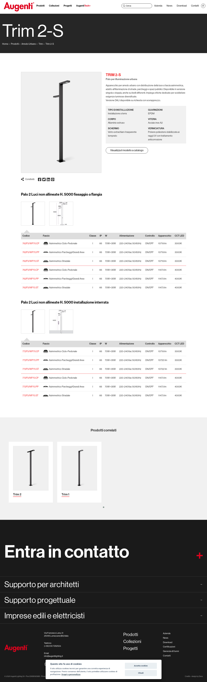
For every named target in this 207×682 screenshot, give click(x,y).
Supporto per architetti (103, 584)
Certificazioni (169, 646)
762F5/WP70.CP (30, 243)
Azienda (158, 5)
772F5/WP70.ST (30, 369)
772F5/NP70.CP (30, 377)
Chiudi (140, 673)
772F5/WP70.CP (30, 351)
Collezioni (55, 5)
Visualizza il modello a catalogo (127, 150)
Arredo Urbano (28, 44)
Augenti (84, 5)
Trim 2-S (49, 44)
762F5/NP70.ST (30, 287)
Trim (41, 44)
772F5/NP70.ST (30, 395)
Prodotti (41, 5)
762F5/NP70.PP (30, 278)
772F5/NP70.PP (30, 386)
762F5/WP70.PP (30, 252)
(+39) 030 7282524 (52, 646)
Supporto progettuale (103, 600)
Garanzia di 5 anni (171, 651)
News (169, 5)
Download (181, 5)
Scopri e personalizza (70, 674)
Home (5, 44)
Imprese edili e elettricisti (103, 615)
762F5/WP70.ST (30, 261)
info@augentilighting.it (53, 656)
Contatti (194, 5)
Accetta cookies (141, 666)
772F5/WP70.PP (30, 360)
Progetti (68, 5)
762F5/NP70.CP (30, 270)
